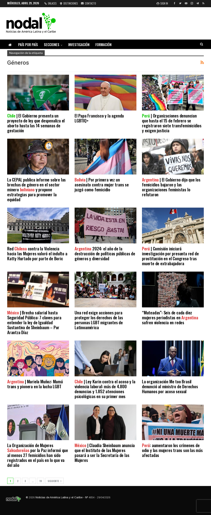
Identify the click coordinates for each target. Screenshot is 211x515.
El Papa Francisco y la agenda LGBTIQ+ (99, 118)
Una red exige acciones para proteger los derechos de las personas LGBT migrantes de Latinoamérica (99, 319)
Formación (103, 44)
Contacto (88, 3)
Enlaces (50, 3)
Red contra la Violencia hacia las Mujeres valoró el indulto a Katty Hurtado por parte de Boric (37, 253)
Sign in (162, 3)
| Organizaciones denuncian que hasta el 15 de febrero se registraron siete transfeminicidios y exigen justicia (172, 123)
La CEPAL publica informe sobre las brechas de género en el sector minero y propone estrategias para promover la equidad (36, 189)
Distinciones (69, 3)
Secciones (51, 44)
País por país (28, 44)
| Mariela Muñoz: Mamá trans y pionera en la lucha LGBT (35, 383)
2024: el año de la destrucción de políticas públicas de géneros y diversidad (105, 253)
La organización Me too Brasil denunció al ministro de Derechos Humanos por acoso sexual (170, 386)
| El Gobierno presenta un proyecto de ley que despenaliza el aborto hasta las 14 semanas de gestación (36, 123)
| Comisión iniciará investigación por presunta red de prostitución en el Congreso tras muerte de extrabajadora (170, 255)
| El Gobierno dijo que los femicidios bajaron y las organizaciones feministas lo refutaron (171, 187)
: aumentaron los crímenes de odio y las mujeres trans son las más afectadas (172, 450)
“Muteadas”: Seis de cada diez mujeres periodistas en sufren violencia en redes (170, 317)
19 (40, 481)
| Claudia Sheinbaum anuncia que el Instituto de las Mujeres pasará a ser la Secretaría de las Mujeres (105, 452)
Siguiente (54, 481)
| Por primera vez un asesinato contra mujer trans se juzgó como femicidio (102, 184)
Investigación (78, 44)
